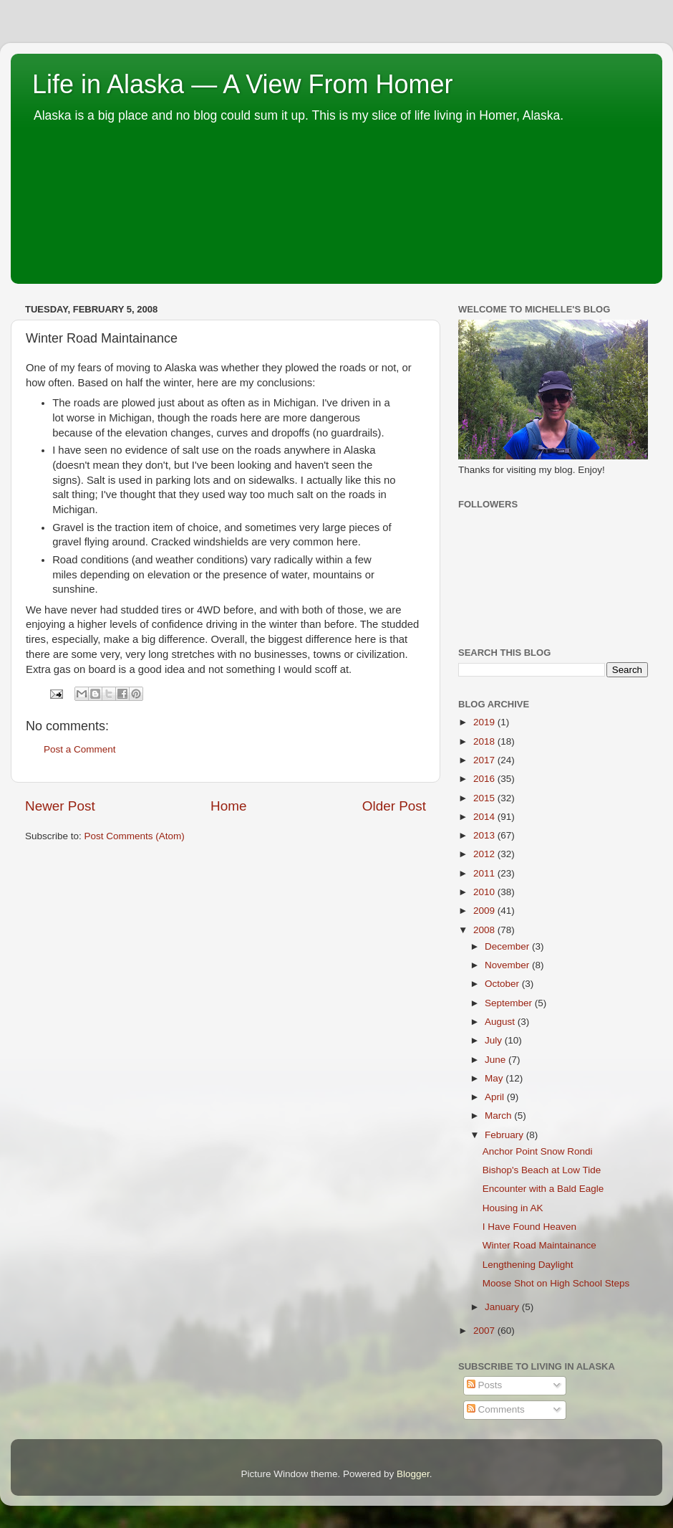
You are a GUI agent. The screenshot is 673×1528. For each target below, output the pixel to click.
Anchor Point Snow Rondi (538, 1151)
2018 (485, 741)
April (496, 1097)
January (503, 1307)
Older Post (394, 805)
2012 (485, 854)
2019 (485, 722)
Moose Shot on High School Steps (556, 1283)
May (495, 1078)
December (508, 946)
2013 (485, 835)
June (496, 1059)
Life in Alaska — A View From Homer (242, 84)
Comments (496, 1409)
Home (228, 805)
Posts (485, 1385)
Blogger (413, 1474)
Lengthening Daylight (528, 1264)
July (495, 1040)
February (505, 1135)
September (510, 1003)
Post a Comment (80, 749)
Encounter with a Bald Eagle (543, 1188)
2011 (485, 873)
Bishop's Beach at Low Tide (542, 1170)
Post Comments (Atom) (134, 836)
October (503, 983)
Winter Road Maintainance (539, 1245)
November (508, 965)
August (501, 1021)
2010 (485, 892)
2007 (485, 1330)
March (499, 1115)
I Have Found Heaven (529, 1226)
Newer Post (60, 805)
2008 (485, 930)
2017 (485, 760)
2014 (485, 816)
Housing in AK (513, 1208)
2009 (485, 910)
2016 (485, 778)
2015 (485, 798)
